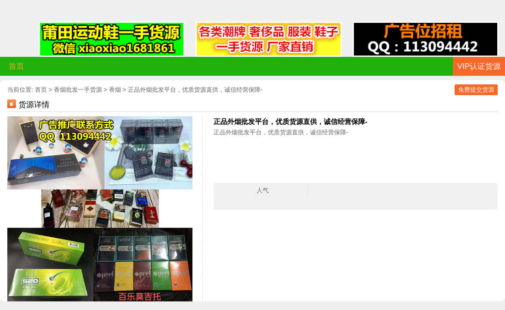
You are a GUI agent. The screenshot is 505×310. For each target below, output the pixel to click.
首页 (16, 66)
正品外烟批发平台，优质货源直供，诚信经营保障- (195, 89)
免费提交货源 (476, 89)
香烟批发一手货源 (78, 89)
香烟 (115, 89)
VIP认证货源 (479, 66)
